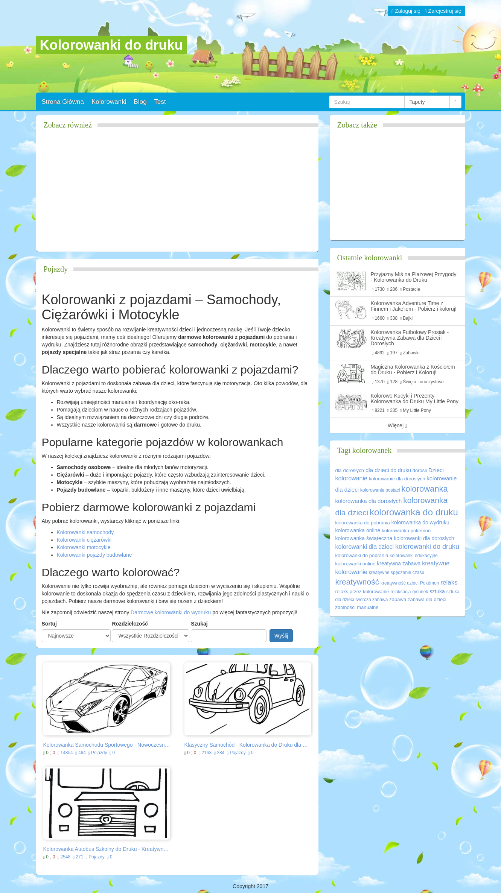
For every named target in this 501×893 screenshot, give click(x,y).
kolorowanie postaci (380, 490)
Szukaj (199, 624)
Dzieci (436, 470)
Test (160, 101)
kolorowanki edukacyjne (413, 555)
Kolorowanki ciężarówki (84, 540)
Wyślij (281, 636)
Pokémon (429, 583)
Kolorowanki (108, 101)
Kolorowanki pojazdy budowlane (94, 555)
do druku (400, 470)
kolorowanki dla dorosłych (424, 538)
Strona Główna (63, 101)
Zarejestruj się (443, 11)
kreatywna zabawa (398, 563)
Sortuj (49, 624)
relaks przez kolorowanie (362, 591)
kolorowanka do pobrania (362, 522)
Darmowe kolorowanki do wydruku (171, 612)
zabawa (397, 599)
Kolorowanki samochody (85, 532)
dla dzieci (377, 470)
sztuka (437, 591)
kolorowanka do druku (414, 512)
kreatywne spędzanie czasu (396, 572)
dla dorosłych (349, 470)
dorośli (420, 470)
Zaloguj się (405, 11)
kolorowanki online (355, 563)
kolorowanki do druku (427, 546)
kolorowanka (424, 489)
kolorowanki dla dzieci (364, 547)
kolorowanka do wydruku (420, 522)
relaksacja (400, 591)
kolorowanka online (358, 530)
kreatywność (357, 581)
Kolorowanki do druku (111, 45)
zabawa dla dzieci (427, 599)
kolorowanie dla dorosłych (397, 478)
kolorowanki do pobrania (361, 555)
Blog (140, 101)
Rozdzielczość (130, 624)
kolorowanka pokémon (406, 530)
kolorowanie (351, 478)
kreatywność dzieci (400, 583)
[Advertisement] (177, 193)
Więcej (397, 425)
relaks (448, 582)
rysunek (420, 591)
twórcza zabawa (371, 599)
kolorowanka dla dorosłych (368, 501)
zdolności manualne (357, 607)
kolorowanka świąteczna (364, 538)
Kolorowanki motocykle (84, 547)
